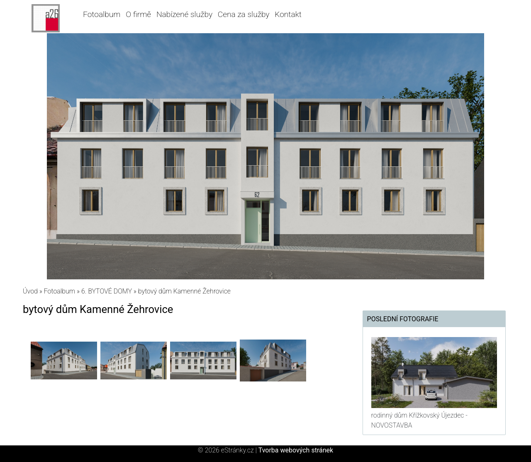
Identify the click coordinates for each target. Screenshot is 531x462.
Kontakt (288, 14)
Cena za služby (244, 14)
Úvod (30, 291)
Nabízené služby (184, 14)
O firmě (138, 14)
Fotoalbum (101, 14)
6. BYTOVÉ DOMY (106, 291)
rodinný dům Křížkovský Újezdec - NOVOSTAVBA (419, 420)
